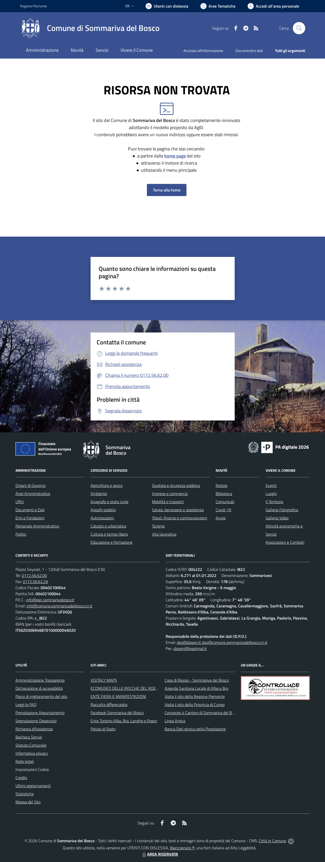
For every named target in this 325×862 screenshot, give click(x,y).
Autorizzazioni (102, 518)
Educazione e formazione (111, 542)
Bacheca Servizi (28, 737)
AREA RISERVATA (159, 854)
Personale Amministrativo (37, 526)
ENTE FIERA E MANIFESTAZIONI (118, 696)
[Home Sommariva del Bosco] (90, 28)
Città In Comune (272, 841)
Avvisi (221, 518)
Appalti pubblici (103, 510)
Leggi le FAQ (26, 704)
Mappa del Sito (28, 802)
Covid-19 (223, 510)
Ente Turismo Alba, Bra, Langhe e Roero (124, 721)
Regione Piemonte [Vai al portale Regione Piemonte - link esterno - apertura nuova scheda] (33, 6)
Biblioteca (224, 493)
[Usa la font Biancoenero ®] (167, 6)
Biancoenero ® (182, 848)
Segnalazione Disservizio (36, 721)
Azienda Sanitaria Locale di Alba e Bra (196, 688)
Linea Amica (175, 721)
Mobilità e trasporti (168, 502)
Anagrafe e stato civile (109, 502)
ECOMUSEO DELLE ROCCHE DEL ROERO (126, 688)
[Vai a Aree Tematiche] (218, 6)
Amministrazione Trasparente (40, 680)
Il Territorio (274, 502)
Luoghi (271, 493)
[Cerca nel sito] (299, 28)
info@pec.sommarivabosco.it (50, 600)
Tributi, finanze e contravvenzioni (179, 518)
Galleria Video (277, 518)
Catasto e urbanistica (108, 526)
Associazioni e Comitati (285, 542)
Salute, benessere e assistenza (178, 510)
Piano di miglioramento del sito (41, 696)
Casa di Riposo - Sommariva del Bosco (197, 680)
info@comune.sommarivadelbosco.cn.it (59, 606)
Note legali (24, 761)
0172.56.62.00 (34, 575)
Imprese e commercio (170, 493)
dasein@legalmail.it (190, 648)
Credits (21, 778)
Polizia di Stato (103, 729)
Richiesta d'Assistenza (34, 729)
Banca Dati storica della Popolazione (195, 729)
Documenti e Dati (30, 510)
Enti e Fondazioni (29, 518)
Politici (20, 534)
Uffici (19, 502)
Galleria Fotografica (282, 510)
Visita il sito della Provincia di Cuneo (195, 704)
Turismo (158, 526)
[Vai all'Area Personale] (273, 6)
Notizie (221, 485)
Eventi (271, 485)
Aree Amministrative (32, 493)
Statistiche (24, 794)
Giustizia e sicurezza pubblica (176, 485)
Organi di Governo (30, 485)
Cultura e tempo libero (109, 534)
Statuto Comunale (30, 745)
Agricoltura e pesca (107, 485)
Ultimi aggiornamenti (33, 786)
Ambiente (99, 493)
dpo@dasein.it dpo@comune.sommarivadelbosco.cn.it (222, 642)
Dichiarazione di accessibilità (39, 688)
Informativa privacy (31, 753)
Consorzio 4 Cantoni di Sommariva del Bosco (202, 713)
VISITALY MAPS (104, 680)
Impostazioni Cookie (32, 769)
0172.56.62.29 (35, 581)
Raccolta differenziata (109, 704)
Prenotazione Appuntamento (39, 713)
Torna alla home (166, 190)
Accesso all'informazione (203, 51)
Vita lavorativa (164, 534)
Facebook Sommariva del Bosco (117, 713)
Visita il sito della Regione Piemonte (195, 696)
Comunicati (225, 502)
